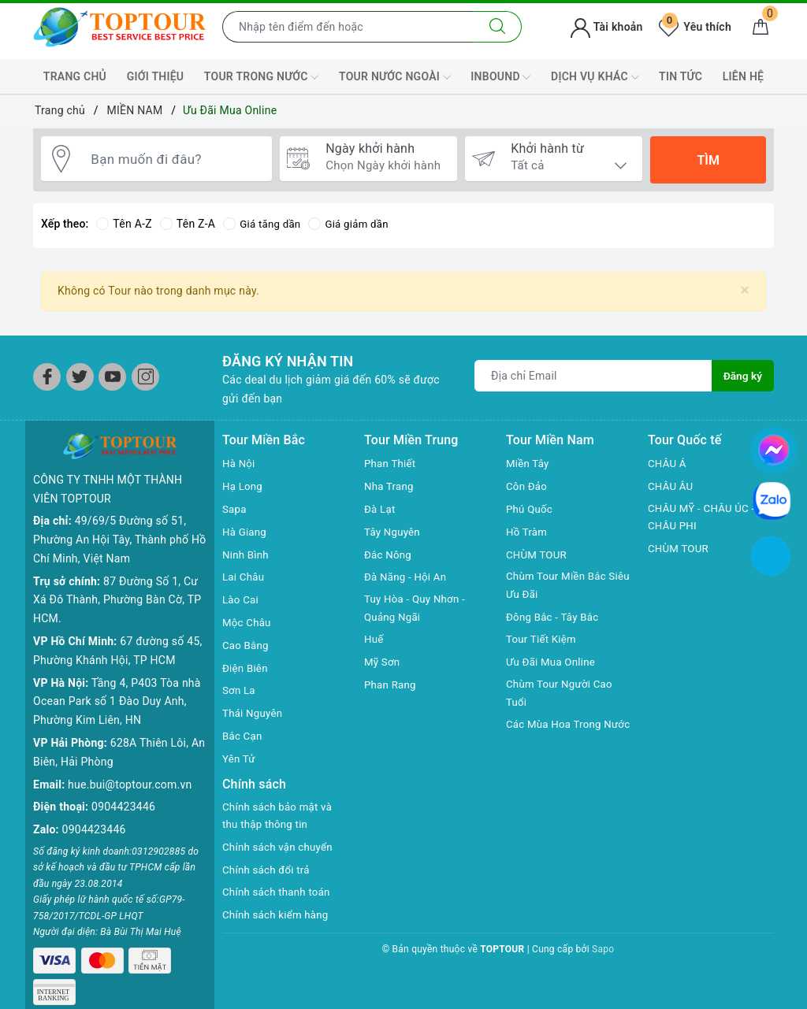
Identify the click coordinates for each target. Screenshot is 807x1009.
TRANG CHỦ (74, 76)
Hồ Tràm (527, 531)
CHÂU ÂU (672, 486)
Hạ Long (243, 486)
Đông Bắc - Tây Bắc (555, 618)
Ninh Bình (246, 554)
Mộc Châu (247, 622)
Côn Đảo (527, 486)
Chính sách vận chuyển (280, 848)
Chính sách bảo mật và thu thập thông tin (280, 817)
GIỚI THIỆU (155, 76)
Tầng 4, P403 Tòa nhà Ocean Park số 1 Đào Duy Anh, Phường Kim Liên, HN (117, 702)
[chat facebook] (774, 447)
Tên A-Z (123, 223)
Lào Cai (241, 599)
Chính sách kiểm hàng (278, 917)
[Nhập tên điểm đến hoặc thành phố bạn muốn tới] (348, 27)
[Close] (745, 290)
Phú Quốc (530, 509)
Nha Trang (390, 486)
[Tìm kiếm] (498, 27)
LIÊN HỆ (743, 76)
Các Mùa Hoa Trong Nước (556, 737)
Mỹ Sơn (383, 664)
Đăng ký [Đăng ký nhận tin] (742, 375)
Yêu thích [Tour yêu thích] (695, 26)
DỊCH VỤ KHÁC (594, 77)
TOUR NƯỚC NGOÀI (395, 77)
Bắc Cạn (243, 735)
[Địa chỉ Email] (593, 375)
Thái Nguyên (254, 713)
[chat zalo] (771, 499)
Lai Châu (244, 576)
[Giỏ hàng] (760, 26)
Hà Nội (239, 463)
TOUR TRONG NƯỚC (261, 77)
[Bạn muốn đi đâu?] (174, 160)
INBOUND (500, 77)
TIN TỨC (680, 76)
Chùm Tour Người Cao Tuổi (562, 695)
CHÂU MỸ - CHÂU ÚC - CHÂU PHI (704, 518)
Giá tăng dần (263, 223)
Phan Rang (391, 686)
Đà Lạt (380, 509)
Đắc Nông (389, 554)
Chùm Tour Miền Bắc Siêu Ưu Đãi (559, 586)
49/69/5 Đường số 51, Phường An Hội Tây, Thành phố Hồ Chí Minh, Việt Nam (119, 539)
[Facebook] (47, 377)
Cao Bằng (246, 645)
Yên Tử (239, 758)
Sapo (603, 950)
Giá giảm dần (354, 223)
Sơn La (239, 690)
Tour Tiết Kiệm (543, 641)
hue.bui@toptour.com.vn (130, 784)
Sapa (234, 509)
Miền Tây (529, 463)
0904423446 (123, 806)
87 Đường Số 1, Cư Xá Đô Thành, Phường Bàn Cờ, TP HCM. (117, 600)
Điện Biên (246, 668)
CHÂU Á (668, 463)
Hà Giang (245, 531)
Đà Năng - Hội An (407, 576)
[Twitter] (80, 377)
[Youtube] (112, 377)
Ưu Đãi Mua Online (553, 664)
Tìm (708, 160)
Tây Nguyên (393, 531)
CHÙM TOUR (538, 554)
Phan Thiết (391, 463)
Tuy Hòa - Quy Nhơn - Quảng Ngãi (417, 609)
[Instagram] (145, 377)
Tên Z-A (187, 223)
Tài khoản (606, 26)
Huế (374, 641)
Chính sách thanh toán (279, 894)
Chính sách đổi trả (268, 871)
